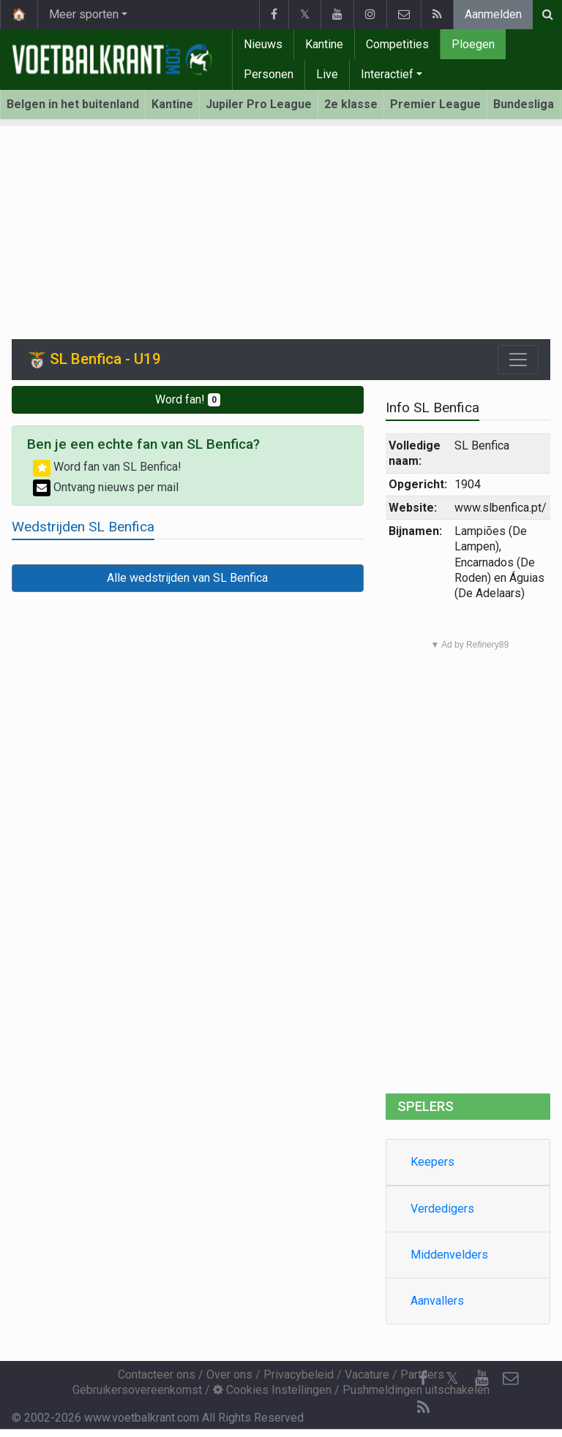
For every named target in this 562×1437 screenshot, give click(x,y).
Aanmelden (493, 14)
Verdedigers (442, 1209)
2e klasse (351, 104)
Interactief (387, 74)
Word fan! (187, 399)
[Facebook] (423, 1378)
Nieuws (263, 44)
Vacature (367, 1374)
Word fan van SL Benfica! (107, 467)
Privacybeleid (298, 1374)
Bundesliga (523, 104)
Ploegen (473, 44)
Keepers (432, 1162)
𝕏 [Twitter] (452, 1378)
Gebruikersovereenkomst (137, 1390)
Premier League (435, 104)
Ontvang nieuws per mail (106, 487)
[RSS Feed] (423, 1407)
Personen (268, 74)
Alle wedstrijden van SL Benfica (187, 578)
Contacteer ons (156, 1374)
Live (327, 74)
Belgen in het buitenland (73, 104)
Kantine (324, 44)
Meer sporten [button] (84, 14)
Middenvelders (449, 1255)
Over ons (229, 1374)
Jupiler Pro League (259, 104)
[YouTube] (481, 1378)
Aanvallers (437, 1301)
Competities (397, 44)
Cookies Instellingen (272, 1390)
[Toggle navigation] (518, 359)
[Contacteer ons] (510, 1378)
